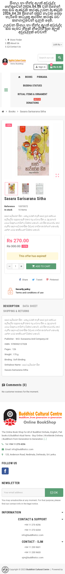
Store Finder (14, 39)
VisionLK (6, 564)
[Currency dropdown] (57, 44)
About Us (13, 43)
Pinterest (52, 268)
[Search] (50, 57)
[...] (45, 428)
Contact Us (14, 46)
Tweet (37, 268)
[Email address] (23, 481)
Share (23, 268)
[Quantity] (15, 255)
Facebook (5, 459)
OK (54, 481)
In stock (8, 209)
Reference (9, 206)
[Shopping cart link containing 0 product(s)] (55, 67)
